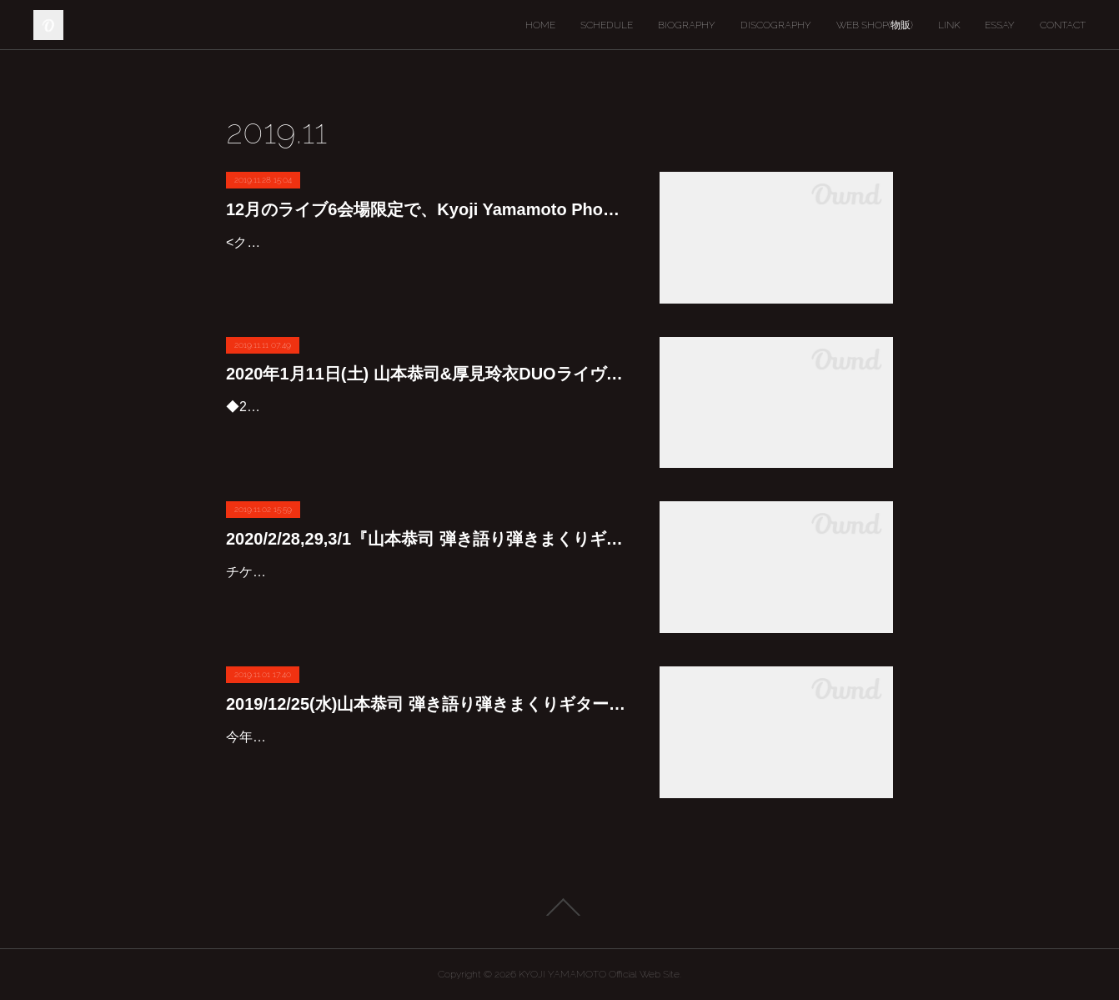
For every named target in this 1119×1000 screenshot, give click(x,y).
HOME (540, 25)
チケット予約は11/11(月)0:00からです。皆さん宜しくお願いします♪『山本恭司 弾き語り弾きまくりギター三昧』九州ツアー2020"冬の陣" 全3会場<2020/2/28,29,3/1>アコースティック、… (420, 596)
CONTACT (1063, 25)
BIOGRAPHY (686, 25)
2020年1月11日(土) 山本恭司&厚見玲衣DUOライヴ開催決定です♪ (426, 373)
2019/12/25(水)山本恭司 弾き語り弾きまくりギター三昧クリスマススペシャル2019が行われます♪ (426, 704)
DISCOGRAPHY (775, 25)
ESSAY (1000, 25)
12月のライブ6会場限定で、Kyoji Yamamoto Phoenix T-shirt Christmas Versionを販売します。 (426, 209)
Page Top (559, 907)
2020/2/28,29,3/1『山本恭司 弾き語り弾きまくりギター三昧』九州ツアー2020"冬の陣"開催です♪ (426, 539)
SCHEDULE (606, 25)
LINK (949, 25)
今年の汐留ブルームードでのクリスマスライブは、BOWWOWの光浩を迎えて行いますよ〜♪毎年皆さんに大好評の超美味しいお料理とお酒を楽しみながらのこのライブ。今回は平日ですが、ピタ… (426, 761)
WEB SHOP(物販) (874, 25)
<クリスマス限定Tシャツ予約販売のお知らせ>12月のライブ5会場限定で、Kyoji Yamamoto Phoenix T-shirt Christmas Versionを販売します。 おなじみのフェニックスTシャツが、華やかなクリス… (423, 266)
